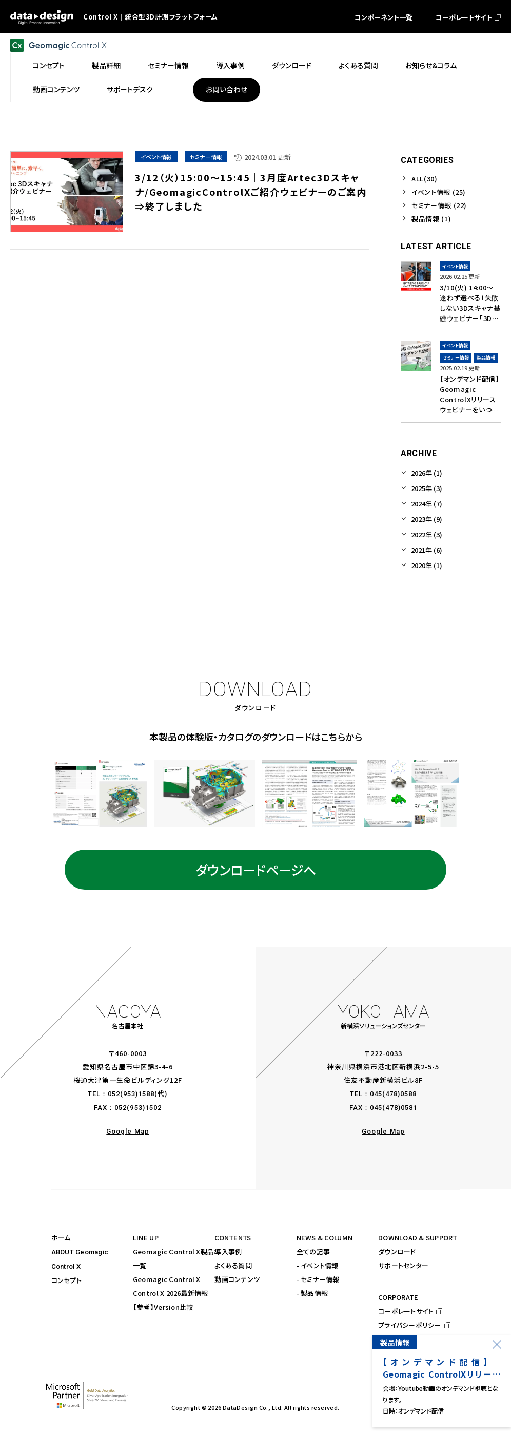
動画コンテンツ (237, 1279)
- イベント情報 (318, 1265)
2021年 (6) (426, 550)
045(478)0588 (393, 1094)
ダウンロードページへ (255, 869)
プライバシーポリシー (409, 1325)
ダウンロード (397, 1251)
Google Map (127, 1131)
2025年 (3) (426, 488)
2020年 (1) (426, 565)
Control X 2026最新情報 (170, 1293)
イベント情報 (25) (438, 192)
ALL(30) (424, 178)
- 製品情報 (312, 1293)
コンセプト (66, 1280)
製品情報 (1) (431, 218)
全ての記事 (313, 1251)
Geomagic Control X (167, 1279)
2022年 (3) (426, 534)
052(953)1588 (131, 1094)
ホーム (61, 1237)
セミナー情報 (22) (439, 205)
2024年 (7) (426, 503)
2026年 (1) (426, 473)
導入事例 (228, 1251)
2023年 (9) (426, 519)
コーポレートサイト (405, 1311)
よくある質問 (233, 1265)
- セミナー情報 (318, 1279)
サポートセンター (403, 1265)
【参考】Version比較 (163, 1307)
